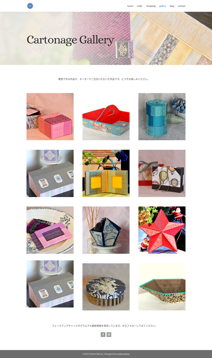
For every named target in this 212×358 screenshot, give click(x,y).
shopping (151, 6)
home (130, 6)
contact (182, 6)
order (140, 6)
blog (172, 6)
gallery (162, 6)
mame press (123, 353)
